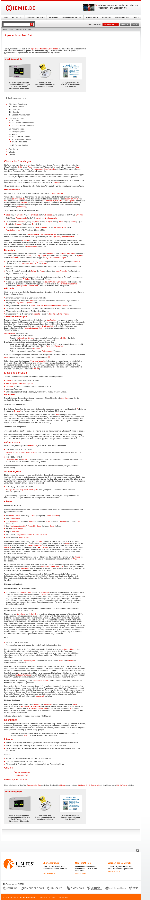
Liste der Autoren (121, 785)
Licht (20, 167)
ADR (26, 735)
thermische (65, 398)
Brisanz (7, 357)
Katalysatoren (52, 320)
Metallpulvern (34, 614)
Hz (71, 708)
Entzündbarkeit (47, 326)
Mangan (49, 222)
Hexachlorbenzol (60, 227)
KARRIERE (106, 17)
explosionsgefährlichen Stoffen (63, 237)
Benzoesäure (35, 706)
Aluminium (76, 262)
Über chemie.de (51, 863)
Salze (75, 704)
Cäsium (14, 529)
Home (5, 29)
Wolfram (22, 222)
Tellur (48, 521)
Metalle (28, 256)
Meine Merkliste (95, 24)
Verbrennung (21, 207)
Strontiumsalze (14, 516)
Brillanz (77, 557)
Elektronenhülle (43, 547)
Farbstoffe (36, 314)
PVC (74, 559)
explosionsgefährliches (39, 49)
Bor (43, 201)
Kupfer (73, 222)
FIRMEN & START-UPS (35, 17)
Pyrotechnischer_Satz (34, 785)
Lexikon (11, 29)
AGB (53, 897)
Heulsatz (35, 369)
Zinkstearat (64, 306)
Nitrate (8, 215)
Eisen (61, 222)
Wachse (40, 306)
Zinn (33, 224)
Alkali (39, 218)
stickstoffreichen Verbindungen (55, 282)
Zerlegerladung (47, 351)
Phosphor (70, 201)
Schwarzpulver (9, 334)
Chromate (79, 215)
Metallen (24, 203)
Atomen (39, 542)
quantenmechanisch (34, 545)
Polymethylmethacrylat (27, 452)
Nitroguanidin (22, 286)
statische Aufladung (23, 675)
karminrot (55, 516)
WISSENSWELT (91, 17)
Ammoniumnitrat (32, 235)
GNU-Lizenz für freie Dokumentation (89, 785)
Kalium (20, 529)
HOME (5, 17)
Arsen (42, 271)
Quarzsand (44, 594)
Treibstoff (17, 411)
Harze (31, 301)
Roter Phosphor (64, 314)
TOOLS (136, 17)
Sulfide (33, 271)
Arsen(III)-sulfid (61, 271)
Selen (39, 526)
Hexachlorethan (41, 227)
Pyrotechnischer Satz (20, 779)
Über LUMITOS (83, 863)
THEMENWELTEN (122, 17)
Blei (34, 526)
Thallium (62, 521)
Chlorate (20, 215)
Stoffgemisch (53, 49)
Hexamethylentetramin (68, 284)
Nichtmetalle (14, 258)
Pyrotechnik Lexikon (22, 772)
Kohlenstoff (50, 201)
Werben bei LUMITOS (119, 863)
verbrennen (25, 568)
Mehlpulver (59, 346)
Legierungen (41, 256)
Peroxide (48, 215)
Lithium (48, 516)
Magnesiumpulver (29, 661)
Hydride (80, 256)
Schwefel (58, 201)
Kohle (63, 338)
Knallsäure (45, 592)
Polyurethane (30, 303)
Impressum (43, 897)
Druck (78, 167)
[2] (77, 408)
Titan (18, 264)
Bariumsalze (15, 521)
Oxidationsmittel (57, 193)
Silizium (16, 490)
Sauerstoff (69, 199)
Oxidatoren (21, 614)
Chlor (76, 199)
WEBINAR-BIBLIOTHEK (71, 17)
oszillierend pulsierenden (37, 708)
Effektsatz (9, 386)
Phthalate (26, 279)
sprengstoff (40, 696)
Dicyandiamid (33, 286)
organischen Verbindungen (56, 258)
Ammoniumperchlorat (48, 235)
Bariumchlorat (31, 246)
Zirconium (25, 264)
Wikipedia (62, 785)
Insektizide (53, 314)
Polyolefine (20, 303)
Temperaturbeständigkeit (33, 328)
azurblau (23, 526)
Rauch (30, 167)
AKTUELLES (17, 17)
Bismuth (18, 224)
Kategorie (7, 779)
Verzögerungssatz (26, 383)
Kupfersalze (14, 526)
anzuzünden (32, 446)
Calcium (33, 516)
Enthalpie (56, 182)
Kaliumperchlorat (12, 460)
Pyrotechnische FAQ (20, 775)
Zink (7, 224)
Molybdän (35, 222)
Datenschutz (63, 897)
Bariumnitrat (37, 681)
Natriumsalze (15, 518)
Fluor (6, 201)
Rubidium (15, 532)
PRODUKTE (53, 17)
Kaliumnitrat (21, 338)
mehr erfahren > (49, 873)
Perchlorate (34, 215)
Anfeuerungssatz (12, 383)
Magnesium (39, 262)
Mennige (9, 490)
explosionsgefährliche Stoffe (44, 169)
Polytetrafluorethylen (13, 230)
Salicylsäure (24, 706)
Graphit (33, 306)
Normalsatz (10, 381)
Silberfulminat (25, 592)
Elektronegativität (18, 199)
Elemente (7, 547)
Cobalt (51, 526)
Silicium (44, 264)
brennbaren (51, 254)
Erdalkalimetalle (51, 218)
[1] (41, 348)
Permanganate (21, 218)
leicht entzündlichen (67, 254)
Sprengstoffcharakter (38, 361)
